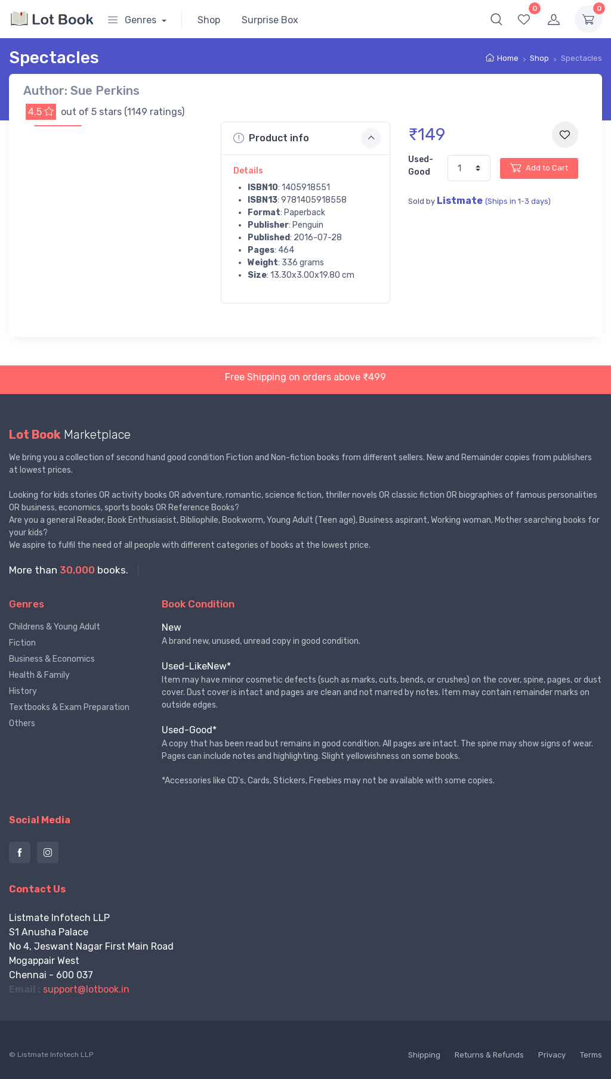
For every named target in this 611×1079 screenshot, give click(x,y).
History (23, 691)
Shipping (424, 1054)
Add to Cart (539, 167)
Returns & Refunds (489, 1054)
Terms (591, 1054)
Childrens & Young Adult (54, 627)
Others (22, 723)
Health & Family (39, 675)
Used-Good (420, 165)
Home (508, 58)
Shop (209, 20)
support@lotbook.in (86, 989)
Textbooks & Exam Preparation (69, 707)
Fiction (22, 643)
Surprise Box (270, 20)
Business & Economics (52, 659)
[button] (496, 19)
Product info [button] (307, 138)
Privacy (552, 1054)
